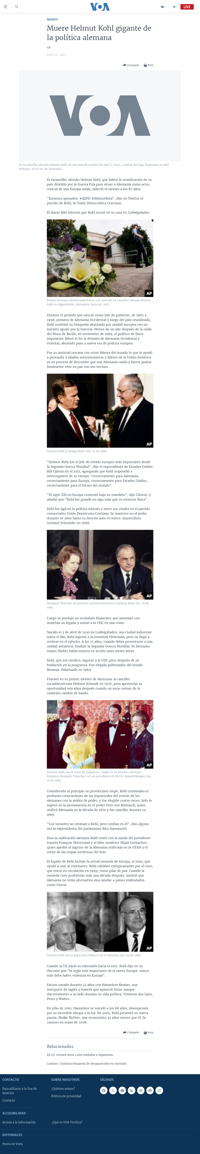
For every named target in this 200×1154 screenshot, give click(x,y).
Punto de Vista (12, 1144)
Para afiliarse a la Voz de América (19, 1091)
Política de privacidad (66, 1096)
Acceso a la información (19, 1122)
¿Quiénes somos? (63, 1089)
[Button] (131, 65)
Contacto (8, 1100)
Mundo (52, 19)
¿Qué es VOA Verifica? (67, 1122)
